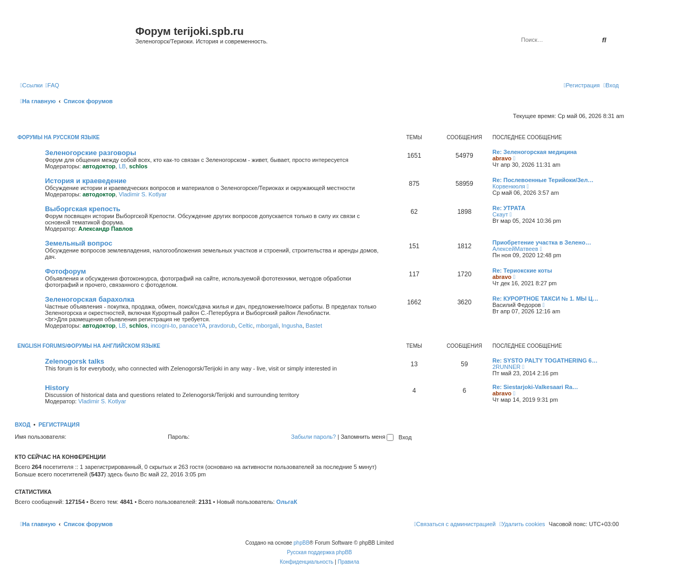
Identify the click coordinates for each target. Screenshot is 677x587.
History (57, 388)
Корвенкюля (508, 186)
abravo (501, 158)
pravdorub (222, 325)
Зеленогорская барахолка (89, 299)
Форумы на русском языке (58, 137)
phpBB (301, 543)
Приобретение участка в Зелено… (541, 242)
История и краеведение (85, 181)
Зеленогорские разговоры (90, 153)
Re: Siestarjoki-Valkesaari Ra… (535, 387)
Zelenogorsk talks (74, 361)
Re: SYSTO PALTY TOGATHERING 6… (545, 360)
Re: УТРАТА (508, 208)
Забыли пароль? (313, 437)
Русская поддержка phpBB (319, 552)
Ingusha (292, 325)
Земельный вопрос (78, 243)
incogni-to (163, 325)
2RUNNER (506, 367)
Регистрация (59, 424)
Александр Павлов (105, 228)
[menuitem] (52, 85)
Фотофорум (65, 271)
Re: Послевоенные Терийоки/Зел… (542, 180)
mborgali (267, 325)
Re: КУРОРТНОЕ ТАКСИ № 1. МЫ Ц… (545, 298)
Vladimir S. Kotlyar (142, 194)
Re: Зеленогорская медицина (534, 152)
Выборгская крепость (83, 209)
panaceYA (192, 325)
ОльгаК (286, 502)
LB (121, 166)
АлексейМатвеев (515, 249)
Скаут (500, 214)
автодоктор (99, 166)
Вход (22, 424)
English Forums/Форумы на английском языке (88, 346)
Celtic (246, 325)
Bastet (314, 325)
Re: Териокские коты (522, 270)
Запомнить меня (367, 437)
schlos (138, 166)
